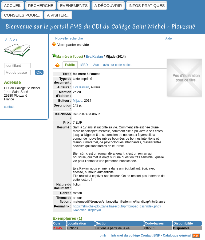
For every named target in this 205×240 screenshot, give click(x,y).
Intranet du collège (125, 235)
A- (6, 39)
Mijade (77, 101)
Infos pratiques (147, 5)
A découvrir (108, 5)
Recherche (40, 5)
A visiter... (58, 15)
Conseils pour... (22, 15)
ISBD (84, 65)
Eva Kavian (94, 56)
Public (70, 65)
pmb (103, 235)
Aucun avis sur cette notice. (112, 65)
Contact (147, 235)
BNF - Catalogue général (172, 235)
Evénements (74, 5)
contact (9, 107)
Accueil (12, 5)
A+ (15, 40)
